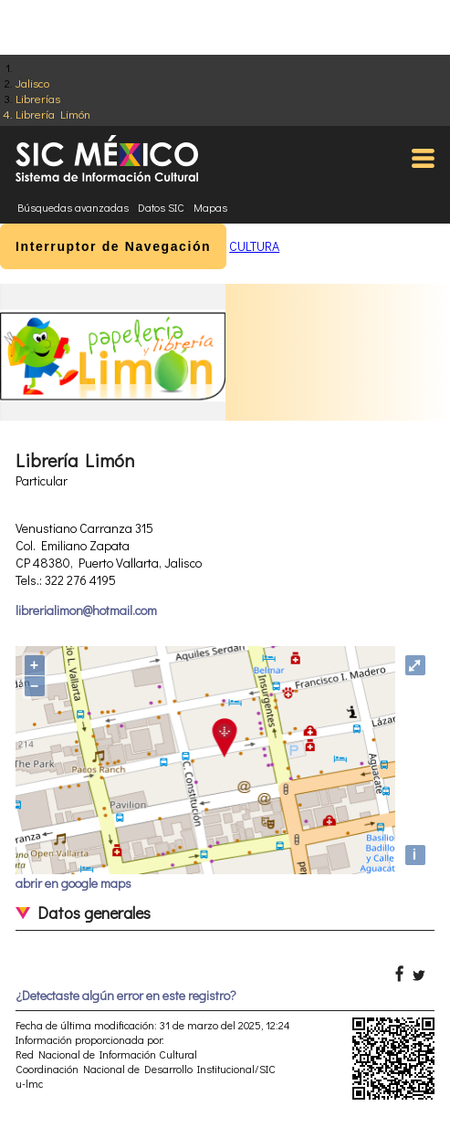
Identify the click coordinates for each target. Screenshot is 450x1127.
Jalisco (32, 82)
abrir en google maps (73, 883)
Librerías (38, 98)
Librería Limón (53, 113)
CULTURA (254, 246)
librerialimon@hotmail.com (86, 610)
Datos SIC (161, 207)
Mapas (210, 207)
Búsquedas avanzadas (73, 207)
